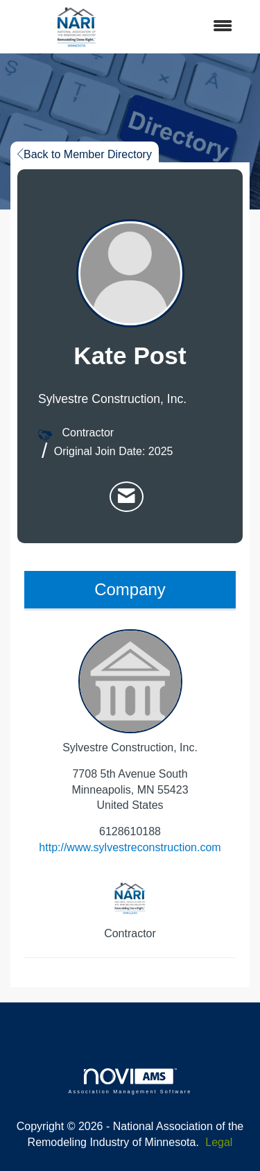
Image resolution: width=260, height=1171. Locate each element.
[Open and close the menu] (194, 27)
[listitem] (127, 496)
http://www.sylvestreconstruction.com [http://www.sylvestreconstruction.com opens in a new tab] (129, 847)
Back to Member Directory (84, 154)
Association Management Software (129, 1081)
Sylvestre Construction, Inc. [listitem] (130, 691)
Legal (218, 1142)
